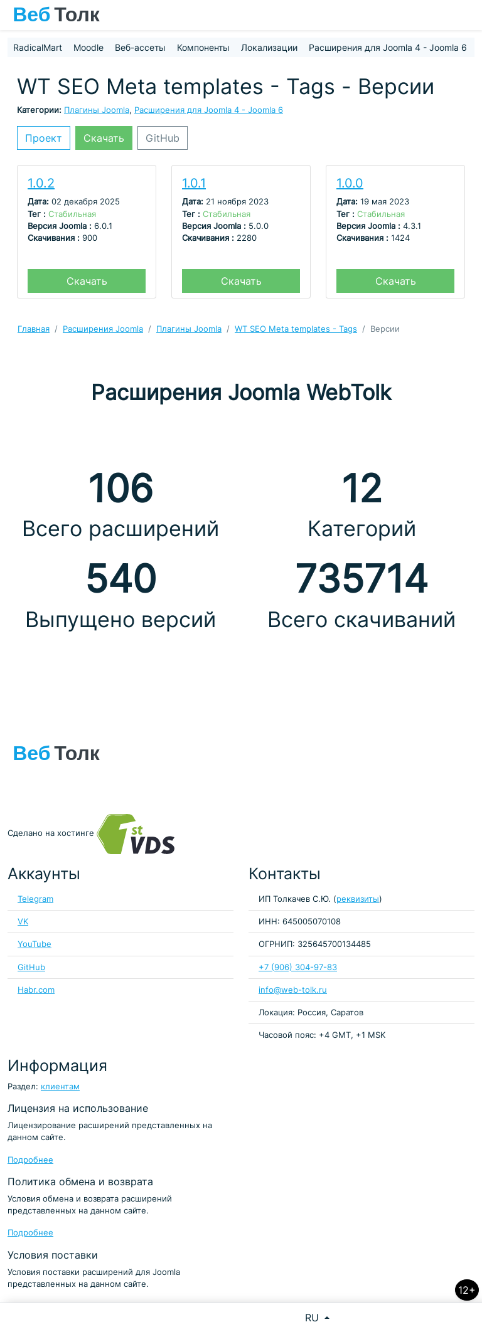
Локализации (269, 47)
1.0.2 (41, 183)
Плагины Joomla (96, 110)
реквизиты (357, 899)
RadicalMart (37, 47)
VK (23, 921)
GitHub (162, 138)
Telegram (35, 899)
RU (313, 1317)
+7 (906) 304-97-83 (298, 967)
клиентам (60, 1086)
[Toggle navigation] (466, 15)
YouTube (34, 944)
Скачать (103, 138)
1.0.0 (349, 183)
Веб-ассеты (140, 47)
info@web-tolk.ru (293, 990)
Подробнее (30, 1160)
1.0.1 (194, 183)
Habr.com (36, 990)
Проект (43, 138)
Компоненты (203, 47)
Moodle (88, 47)
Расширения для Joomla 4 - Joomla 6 (388, 47)
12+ (467, 1290)
